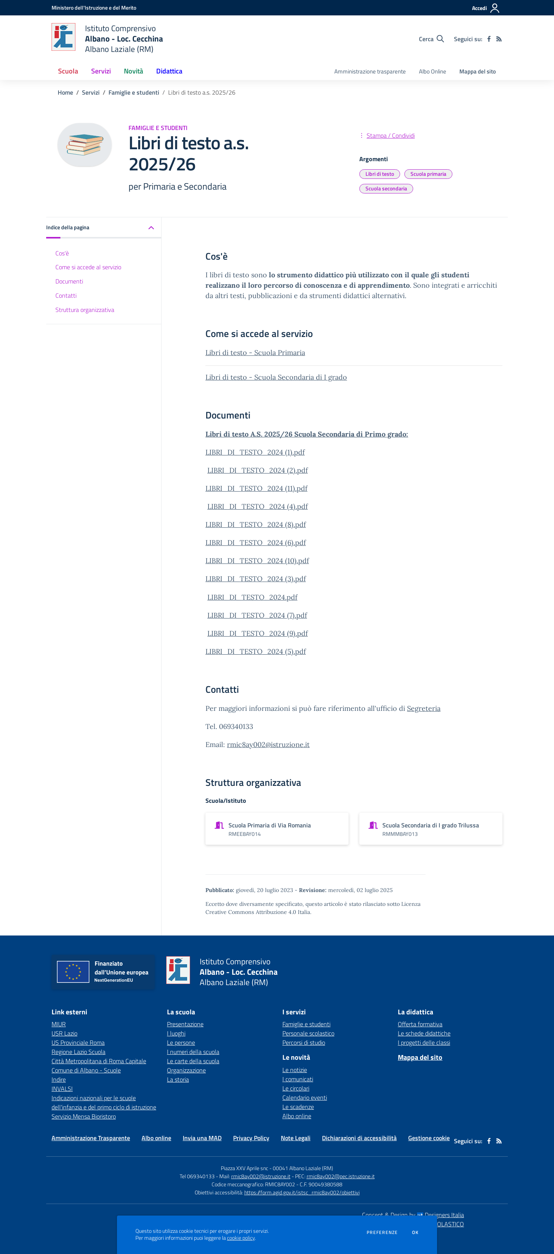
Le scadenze (298, 1106)
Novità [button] (133, 71)
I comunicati (297, 1079)
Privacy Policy (251, 1137)
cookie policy (241, 1238)
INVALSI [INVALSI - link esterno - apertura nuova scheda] (62, 1088)
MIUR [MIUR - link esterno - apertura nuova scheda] (59, 1024)
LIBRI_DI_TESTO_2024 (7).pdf (257, 615)
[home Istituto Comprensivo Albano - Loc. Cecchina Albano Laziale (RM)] (107, 38)
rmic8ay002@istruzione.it (268, 744)
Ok (415, 1232)
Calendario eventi (304, 1097)
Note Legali (295, 1137)
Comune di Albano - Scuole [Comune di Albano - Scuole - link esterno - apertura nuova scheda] (86, 1070)
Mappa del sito (477, 71)
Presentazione (185, 1024)
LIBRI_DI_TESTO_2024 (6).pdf (255, 542)
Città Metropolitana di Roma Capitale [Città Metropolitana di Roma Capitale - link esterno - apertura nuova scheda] (99, 1061)
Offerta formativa (420, 1024)
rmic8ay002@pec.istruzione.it (341, 1176)
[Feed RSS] (499, 38)
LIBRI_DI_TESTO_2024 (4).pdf (257, 506)
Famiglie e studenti (133, 92)
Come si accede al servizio (88, 267)
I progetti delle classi (424, 1042)
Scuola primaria (428, 174)
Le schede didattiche (424, 1033)
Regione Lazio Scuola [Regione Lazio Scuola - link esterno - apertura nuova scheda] (78, 1051)
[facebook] (489, 38)
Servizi (91, 92)
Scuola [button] (68, 71)
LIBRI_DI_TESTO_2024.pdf (252, 597)
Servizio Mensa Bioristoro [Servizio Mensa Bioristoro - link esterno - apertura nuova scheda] (84, 1116)
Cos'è (62, 253)
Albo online (296, 1116)
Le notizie (294, 1069)
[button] (104, 227)
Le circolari (295, 1088)
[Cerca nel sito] (431, 39)
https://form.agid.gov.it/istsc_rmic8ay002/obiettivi (302, 1192)
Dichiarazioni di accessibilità (359, 1137)
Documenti (69, 281)
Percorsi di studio (303, 1042)
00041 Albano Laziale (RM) (303, 1168)
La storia (178, 1079)
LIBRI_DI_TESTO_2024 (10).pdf (257, 560)
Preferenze (382, 1232)
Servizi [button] (101, 71)
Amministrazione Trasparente (91, 1137)
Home (65, 92)
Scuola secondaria (386, 188)
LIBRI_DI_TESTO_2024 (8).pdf (255, 524)
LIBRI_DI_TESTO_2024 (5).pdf (255, 651)
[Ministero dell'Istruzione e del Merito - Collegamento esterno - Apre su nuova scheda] (94, 7)
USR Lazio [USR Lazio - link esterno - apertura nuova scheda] (64, 1033)
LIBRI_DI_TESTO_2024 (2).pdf (257, 470)
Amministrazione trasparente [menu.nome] (370, 71)
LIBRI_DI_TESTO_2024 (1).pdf (255, 452)
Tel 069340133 (197, 1176)
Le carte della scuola (193, 1061)
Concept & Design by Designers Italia (413, 1214)
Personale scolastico (308, 1033)
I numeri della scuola (193, 1051)
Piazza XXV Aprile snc (244, 1168)
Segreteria (424, 708)
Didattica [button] (169, 71)
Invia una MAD (202, 1137)
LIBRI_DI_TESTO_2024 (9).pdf (257, 633)
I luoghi (176, 1033)
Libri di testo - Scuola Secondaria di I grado (276, 377)
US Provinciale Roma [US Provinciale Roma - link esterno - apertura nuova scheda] (78, 1042)
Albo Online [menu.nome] (432, 71)
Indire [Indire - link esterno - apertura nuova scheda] (59, 1079)
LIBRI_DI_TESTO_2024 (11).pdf (256, 488)
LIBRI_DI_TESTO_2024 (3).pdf (255, 578)
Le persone (181, 1042)
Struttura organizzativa (84, 309)
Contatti (66, 295)
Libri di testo (379, 174)
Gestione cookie (429, 1137)
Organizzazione (186, 1070)
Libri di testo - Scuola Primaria (255, 352)
